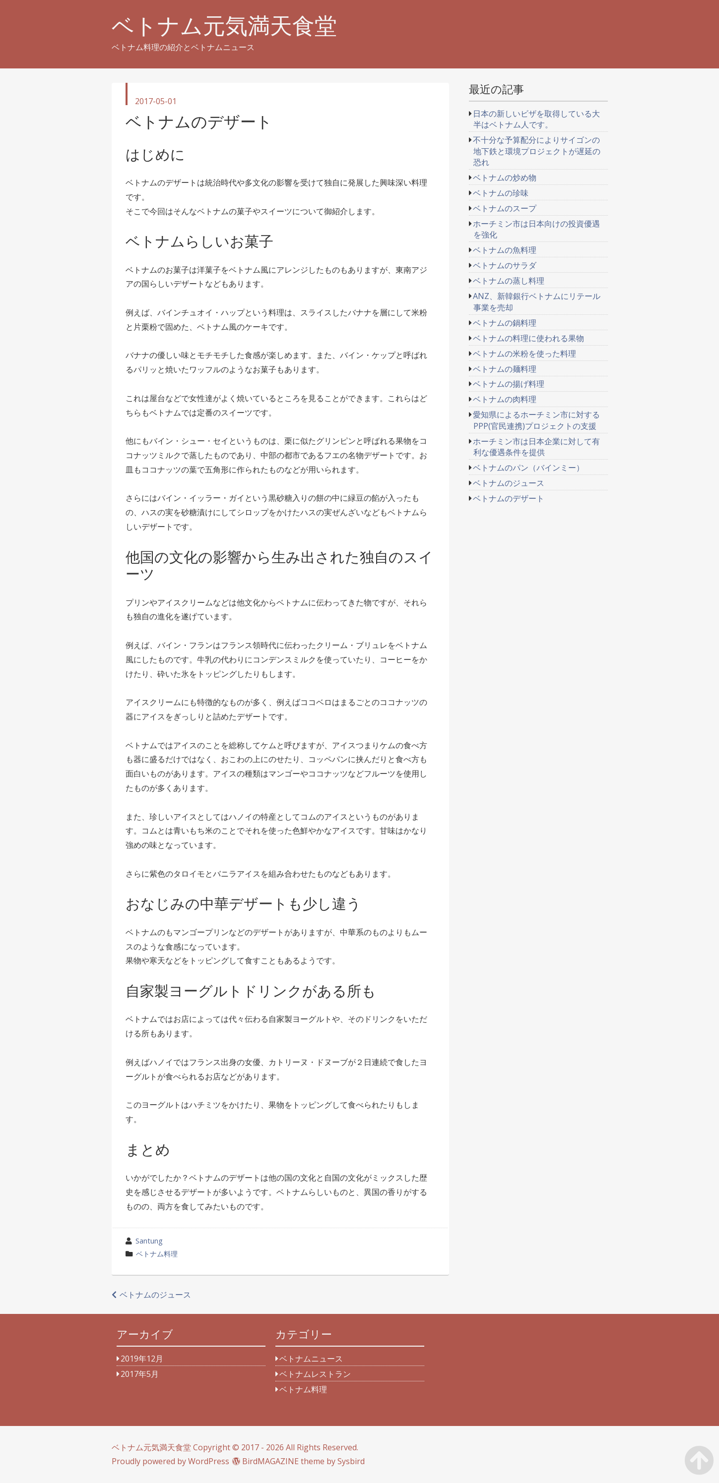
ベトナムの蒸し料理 (508, 280)
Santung (149, 1241)
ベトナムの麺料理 (504, 368)
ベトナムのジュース (155, 1294)
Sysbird (351, 1461)
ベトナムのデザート (508, 498)
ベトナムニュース (311, 1358)
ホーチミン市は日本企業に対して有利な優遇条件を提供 (536, 447)
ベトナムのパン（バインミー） (528, 467)
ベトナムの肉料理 (504, 399)
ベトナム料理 (157, 1253)
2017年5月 (140, 1373)
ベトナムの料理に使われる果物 (528, 338)
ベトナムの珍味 (500, 192)
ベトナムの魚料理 (504, 249)
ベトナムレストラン (315, 1373)
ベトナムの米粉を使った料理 (524, 353)
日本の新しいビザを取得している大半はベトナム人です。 (536, 119)
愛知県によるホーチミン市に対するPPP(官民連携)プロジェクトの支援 (536, 420)
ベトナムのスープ (504, 208)
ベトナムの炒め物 (504, 177)
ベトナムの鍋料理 (504, 322)
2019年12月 (142, 1358)
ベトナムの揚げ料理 (508, 383)
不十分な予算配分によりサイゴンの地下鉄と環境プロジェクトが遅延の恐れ (536, 151)
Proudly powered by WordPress (170, 1461)
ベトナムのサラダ (504, 265)
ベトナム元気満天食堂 (224, 25)
